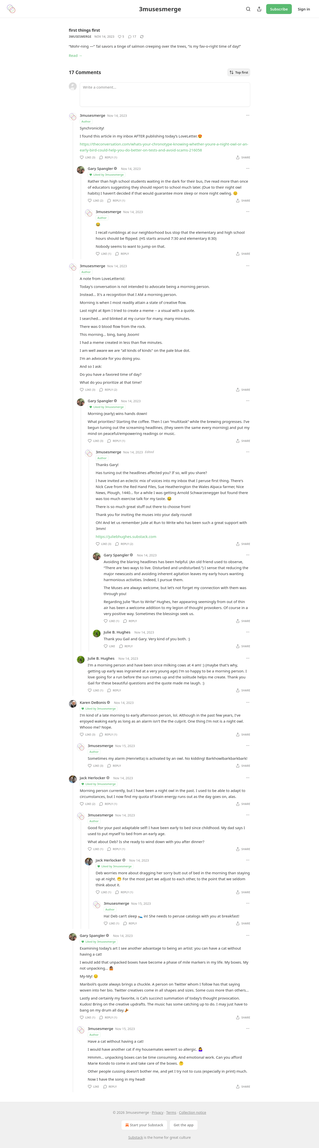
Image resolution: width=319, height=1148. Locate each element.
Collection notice (192, 1112)
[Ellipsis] (248, 115)
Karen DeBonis (93, 702)
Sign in (304, 8)
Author (86, 121)
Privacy (157, 1112)
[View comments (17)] (132, 37)
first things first (84, 30)
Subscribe (279, 8)
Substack (135, 1137)
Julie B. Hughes (117, 632)
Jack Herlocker (92, 777)
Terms (171, 1112)
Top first (238, 72)
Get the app (184, 1125)
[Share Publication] (259, 9)
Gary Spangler (100, 168)
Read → (75, 55)
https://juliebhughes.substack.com (126, 536)
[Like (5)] (121, 37)
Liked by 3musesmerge (106, 174)
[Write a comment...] (165, 95)
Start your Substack (143, 1125)
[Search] (248, 9)
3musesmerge (80, 36)
